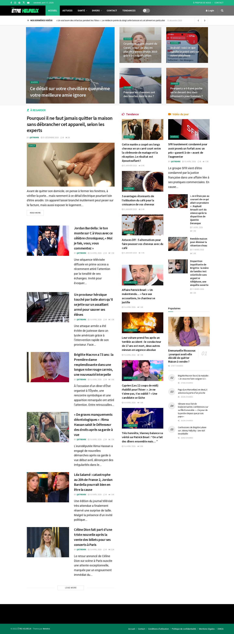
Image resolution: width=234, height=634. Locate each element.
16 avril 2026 (95, 253)
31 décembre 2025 (50, 138)
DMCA (220, 629)
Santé (81, 10)
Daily (32, 146)
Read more (35, 213)
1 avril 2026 (196, 227)
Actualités (130, 282)
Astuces (67, 10)
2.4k (141, 209)
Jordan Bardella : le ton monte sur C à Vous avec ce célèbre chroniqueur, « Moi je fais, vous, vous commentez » (93, 238)
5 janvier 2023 (129, 166)
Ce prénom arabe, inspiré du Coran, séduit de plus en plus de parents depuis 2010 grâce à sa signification (140, 49)
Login (210, 10)
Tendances (129, 10)
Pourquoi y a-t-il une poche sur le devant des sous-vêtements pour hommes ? (186, 92)
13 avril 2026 (189, 162)
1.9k (141, 253)
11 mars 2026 (197, 250)
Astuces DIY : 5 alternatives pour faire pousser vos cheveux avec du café (142, 244)
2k (67, 138)
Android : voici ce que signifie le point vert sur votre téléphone (184, 52)
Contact (112, 10)
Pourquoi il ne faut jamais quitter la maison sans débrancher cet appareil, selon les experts (70, 124)
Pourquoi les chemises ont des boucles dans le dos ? (139, 94)
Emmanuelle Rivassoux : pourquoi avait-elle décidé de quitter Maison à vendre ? (181, 356)
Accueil (52, 10)
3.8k (140, 446)
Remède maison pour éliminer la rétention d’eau (198, 242)
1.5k (111, 253)
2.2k (111, 550)
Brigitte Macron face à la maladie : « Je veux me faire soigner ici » (193, 377)
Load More (71, 588)
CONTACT (218, 3)
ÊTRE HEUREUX (24, 629)
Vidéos (174, 137)
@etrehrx (34, 138)
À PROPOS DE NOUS (202, 3)
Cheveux (128, 137)
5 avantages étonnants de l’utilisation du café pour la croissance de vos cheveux (138, 200)
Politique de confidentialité (184, 629)
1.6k (111, 380)
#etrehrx (46, 629)
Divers (96, 10)
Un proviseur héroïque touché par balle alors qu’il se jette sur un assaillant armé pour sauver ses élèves (93, 304)
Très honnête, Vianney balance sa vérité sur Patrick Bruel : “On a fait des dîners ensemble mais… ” (142, 437)
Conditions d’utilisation (158, 629)
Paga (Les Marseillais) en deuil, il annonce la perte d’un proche (192, 391)
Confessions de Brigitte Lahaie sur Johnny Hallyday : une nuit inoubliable (192, 430)
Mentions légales (207, 629)
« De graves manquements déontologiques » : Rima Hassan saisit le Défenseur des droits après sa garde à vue (93, 424)
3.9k (141, 166)
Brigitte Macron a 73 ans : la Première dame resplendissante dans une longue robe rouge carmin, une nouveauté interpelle (93, 364)
